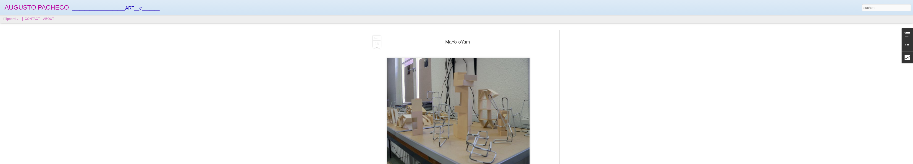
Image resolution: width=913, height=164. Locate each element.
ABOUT (48, 18)
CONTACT (32, 18)
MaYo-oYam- (458, 41)
